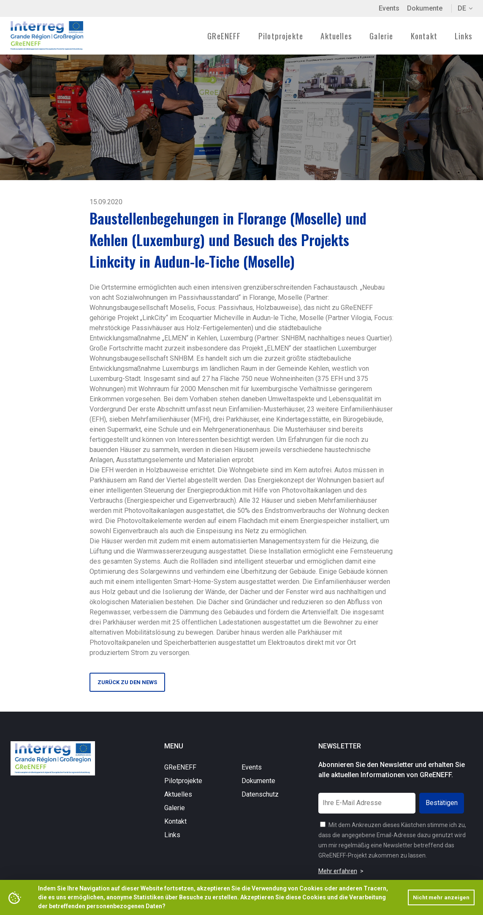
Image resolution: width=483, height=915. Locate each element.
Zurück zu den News (127, 683)
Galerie (381, 35)
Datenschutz (260, 796)
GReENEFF (180, 768)
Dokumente (424, 8)
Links (463, 35)
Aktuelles (336, 35)
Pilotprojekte (183, 782)
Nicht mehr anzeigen (441, 897)
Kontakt (424, 35)
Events (389, 8)
